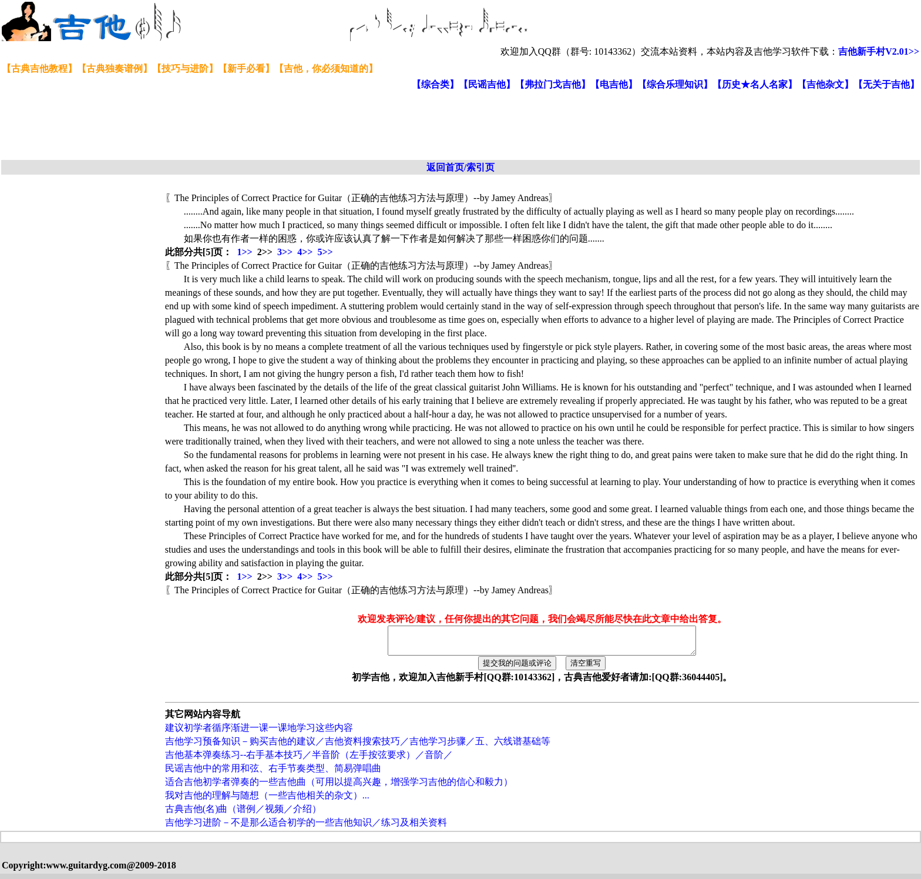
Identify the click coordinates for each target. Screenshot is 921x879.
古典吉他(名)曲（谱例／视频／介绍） (243, 814)
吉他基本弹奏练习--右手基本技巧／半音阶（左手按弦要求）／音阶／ (309, 760)
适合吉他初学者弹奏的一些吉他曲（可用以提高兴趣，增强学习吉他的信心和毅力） (339, 787)
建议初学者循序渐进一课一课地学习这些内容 (259, 733)
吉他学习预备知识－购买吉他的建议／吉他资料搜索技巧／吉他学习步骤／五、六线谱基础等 (357, 746)
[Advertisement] (287, 125)
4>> (304, 252)
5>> (324, 252)
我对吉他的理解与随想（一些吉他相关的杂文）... (267, 801)
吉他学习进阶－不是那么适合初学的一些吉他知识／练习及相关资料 (306, 828)
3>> (285, 252)
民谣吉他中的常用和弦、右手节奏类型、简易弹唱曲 (273, 773)
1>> (244, 252)
